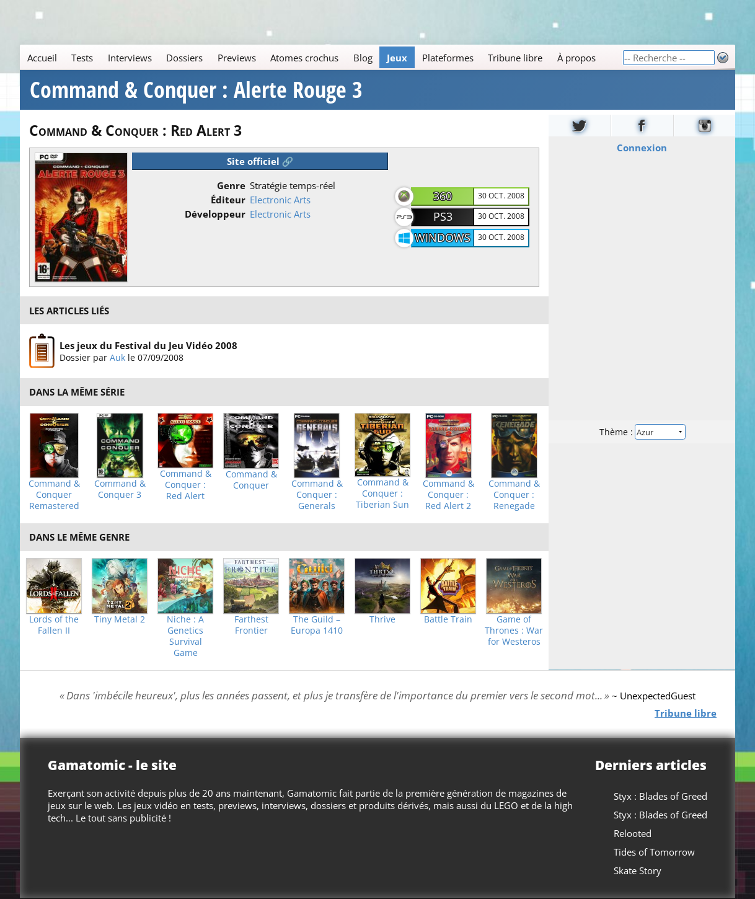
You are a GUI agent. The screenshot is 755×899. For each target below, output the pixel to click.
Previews (237, 57)
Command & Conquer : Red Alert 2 (448, 495)
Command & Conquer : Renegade (514, 495)
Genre (231, 185)
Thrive (382, 619)
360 (442, 195)
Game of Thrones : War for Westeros (514, 630)
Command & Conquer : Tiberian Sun (382, 493)
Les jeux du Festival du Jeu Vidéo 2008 (148, 345)
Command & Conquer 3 (120, 489)
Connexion (642, 147)
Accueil (42, 57)
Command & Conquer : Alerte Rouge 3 (196, 90)
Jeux (397, 57)
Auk (117, 357)
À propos (576, 57)
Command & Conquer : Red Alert (185, 485)
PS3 (443, 216)
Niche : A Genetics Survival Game (185, 636)
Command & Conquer (251, 480)
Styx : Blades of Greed (660, 796)
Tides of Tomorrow (654, 852)
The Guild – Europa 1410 (317, 625)
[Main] (321, 57)
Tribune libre (515, 57)
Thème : (641, 432)
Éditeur (228, 199)
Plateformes (448, 57)
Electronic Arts (280, 199)
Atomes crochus (304, 57)
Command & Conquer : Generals (317, 495)
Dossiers (184, 57)
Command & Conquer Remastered (54, 495)
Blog (363, 57)
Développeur (215, 214)
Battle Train (448, 619)
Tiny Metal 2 (119, 619)
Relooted (632, 833)
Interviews (130, 57)
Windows (442, 237)
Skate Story (637, 870)
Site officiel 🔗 (260, 161)
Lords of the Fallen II (54, 625)
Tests (82, 57)
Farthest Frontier (251, 625)
